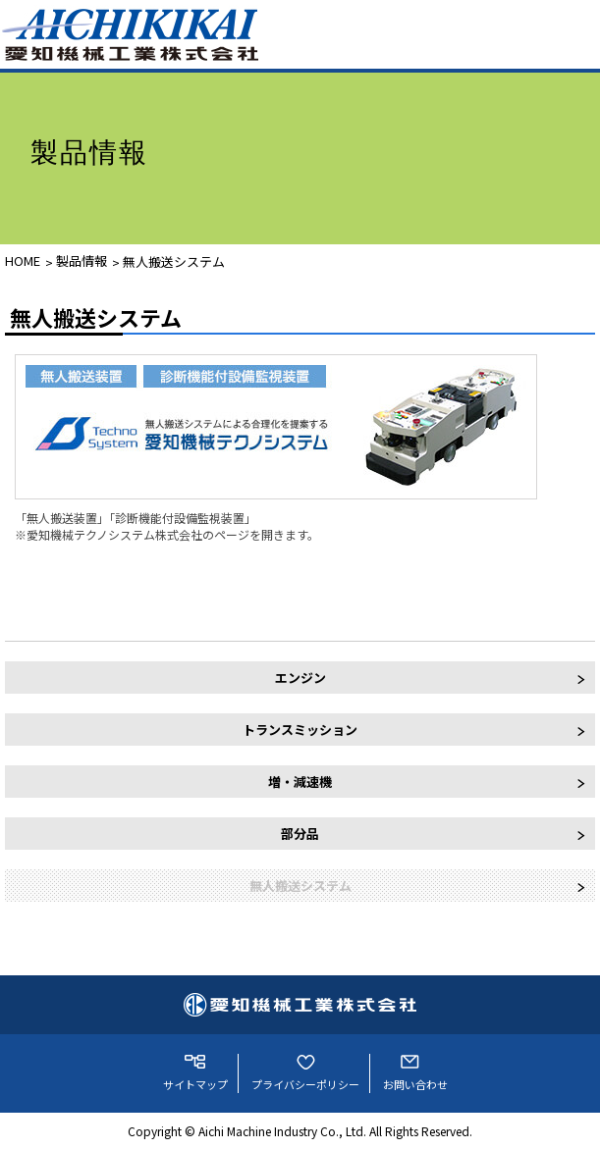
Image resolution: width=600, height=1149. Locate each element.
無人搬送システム (174, 261)
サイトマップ (195, 1084)
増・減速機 (300, 781)
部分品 (300, 833)
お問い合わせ (415, 1084)
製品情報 (81, 260)
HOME (22, 260)
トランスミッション (300, 729)
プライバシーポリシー (305, 1084)
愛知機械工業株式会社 (300, 1004)
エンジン (300, 677)
